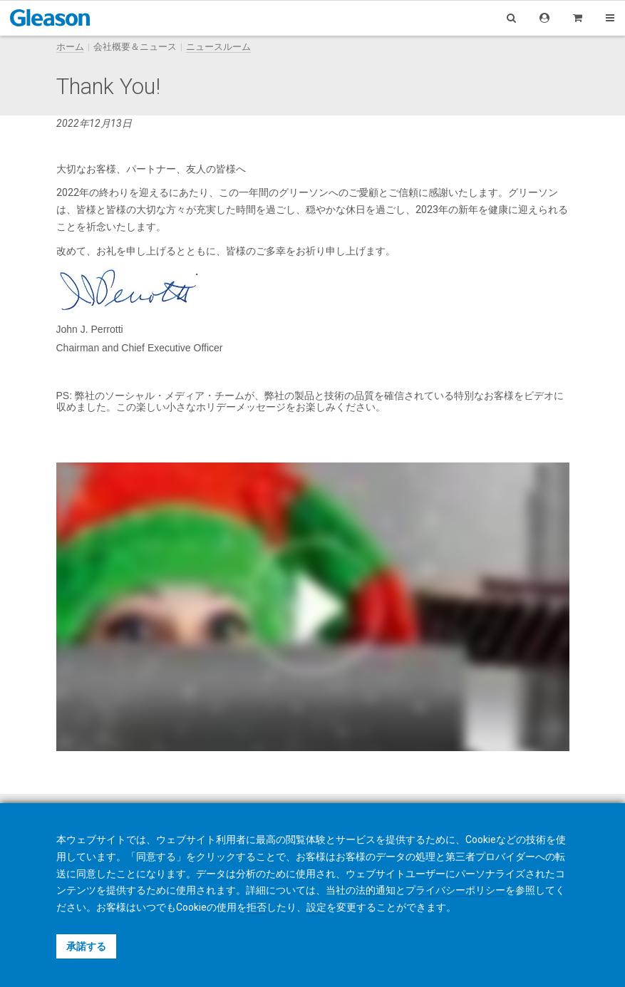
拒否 (257, 907)
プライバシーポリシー (455, 890)
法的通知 (376, 890)
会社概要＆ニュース (135, 46)
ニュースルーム (218, 46)
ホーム (70, 46)
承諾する (86, 946)
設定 (316, 907)
